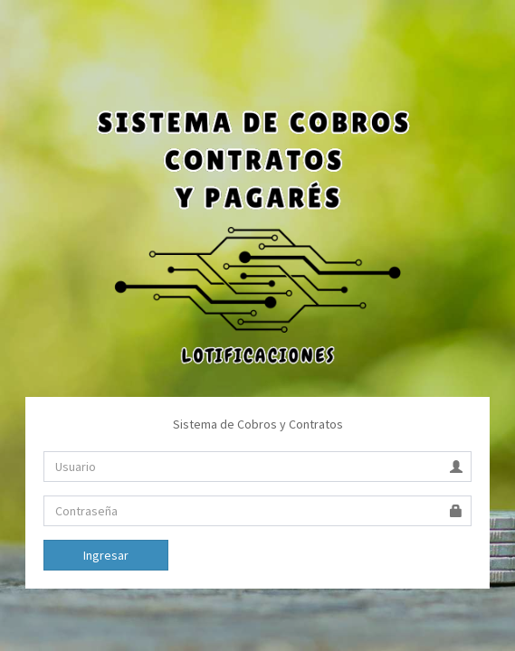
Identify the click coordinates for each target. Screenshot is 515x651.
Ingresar (106, 555)
